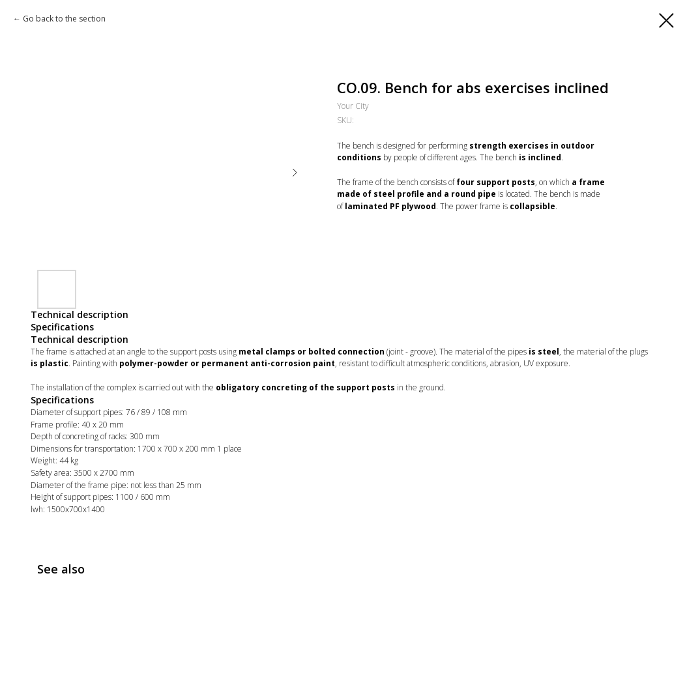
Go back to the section (64, 18)
